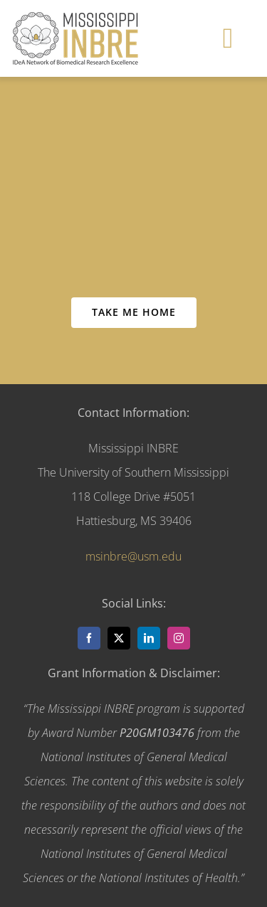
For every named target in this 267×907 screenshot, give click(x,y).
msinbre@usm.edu (133, 556)
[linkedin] (148, 638)
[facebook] (89, 638)
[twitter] (119, 638)
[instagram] (178, 638)
